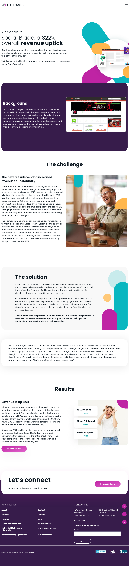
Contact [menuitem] (41, 510)
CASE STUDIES (11, 32)
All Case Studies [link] (14, 448)
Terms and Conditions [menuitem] (11, 524)
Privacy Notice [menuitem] (44, 524)
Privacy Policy (29, 552)
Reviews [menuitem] (5, 519)
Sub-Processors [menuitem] (45, 535)
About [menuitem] (4, 510)
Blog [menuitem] (40, 519)
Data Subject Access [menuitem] (47, 528)
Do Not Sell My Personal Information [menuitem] (11, 529)
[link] (13, 5)
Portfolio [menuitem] (5, 515)
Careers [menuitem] (41, 515)
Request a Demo (107, 484)
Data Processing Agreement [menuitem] (14, 535)
